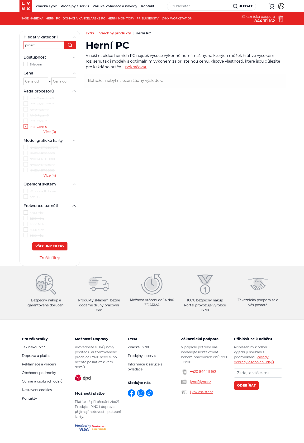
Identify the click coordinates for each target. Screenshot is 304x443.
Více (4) (49, 175)
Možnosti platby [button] (90, 393)
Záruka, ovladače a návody (115, 6)
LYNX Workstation (177, 18)
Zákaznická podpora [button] (199, 339)
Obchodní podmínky (39, 373)
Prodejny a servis (75, 6)
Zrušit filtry (49, 258)
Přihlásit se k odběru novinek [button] (253, 339)
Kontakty (29, 398)
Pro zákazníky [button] (35, 339)
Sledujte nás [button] (139, 382)
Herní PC (53, 18)
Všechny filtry (49, 246)
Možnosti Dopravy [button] (91, 339)
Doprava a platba (36, 356)
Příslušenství (148, 18)
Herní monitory (121, 18)
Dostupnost (50, 57)
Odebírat (246, 385)
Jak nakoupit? (33, 347)
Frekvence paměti (50, 205)
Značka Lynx (46, 6)
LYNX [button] (133, 339)
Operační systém (50, 184)
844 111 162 (264, 21)
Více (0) (49, 132)
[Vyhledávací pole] (200, 6)
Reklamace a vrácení (39, 364)
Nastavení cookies (37, 390)
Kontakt (147, 6)
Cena (50, 73)
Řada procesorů (50, 91)
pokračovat (136, 67)
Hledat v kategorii (50, 37)
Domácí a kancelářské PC (83, 18)
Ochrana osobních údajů (42, 381)
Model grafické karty (50, 140)
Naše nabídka (32, 18)
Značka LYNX (138, 347)
